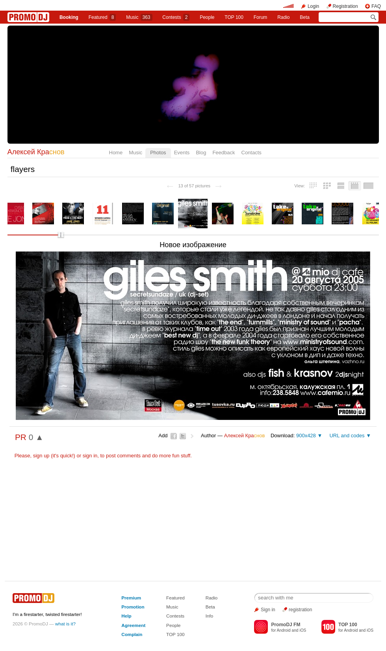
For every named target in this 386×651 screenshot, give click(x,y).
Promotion (132, 606)
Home (116, 152)
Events (182, 152)
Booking (68, 17)
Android (284, 630)
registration (300, 609)
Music (139, 17)
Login (313, 6)
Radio (283, 17)
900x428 (306, 435)
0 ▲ (36, 437)
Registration (345, 6)
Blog (201, 152)
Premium (131, 597)
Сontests (175, 17)
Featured (102, 17)
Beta (305, 17)
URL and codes (346, 435)
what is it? (65, 623)
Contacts (251, 152)
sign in (90, 456)
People (207, 17)
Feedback (223, 152)
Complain (131, 634)
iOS (302, 630)
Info (209, 615)
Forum (260, 17)
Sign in (268, 609)
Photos (158, 152)
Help (126, 615)
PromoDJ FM (285, 624)
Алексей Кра (36, 152)
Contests (175, 615)
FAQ (376, 6)
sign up (41, 456)
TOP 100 (234, 17)
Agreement (133, 625)
